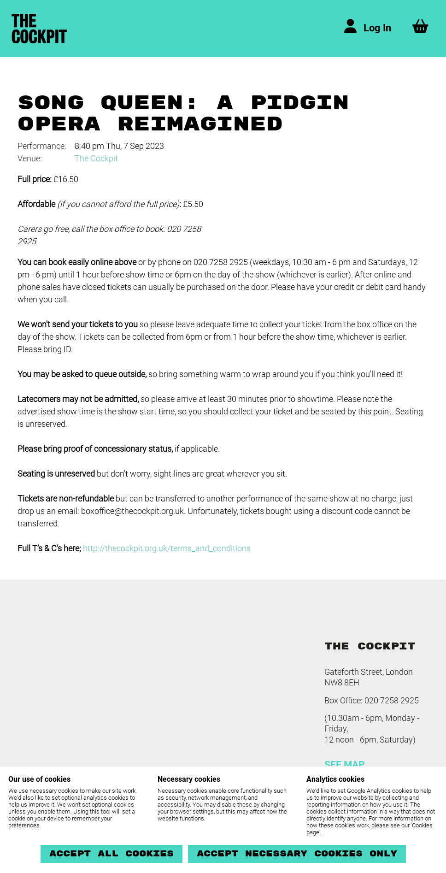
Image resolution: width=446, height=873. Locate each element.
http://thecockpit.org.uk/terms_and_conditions (167, 548)
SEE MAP (344, 764)
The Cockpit (96, 158)
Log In (377, 28)
